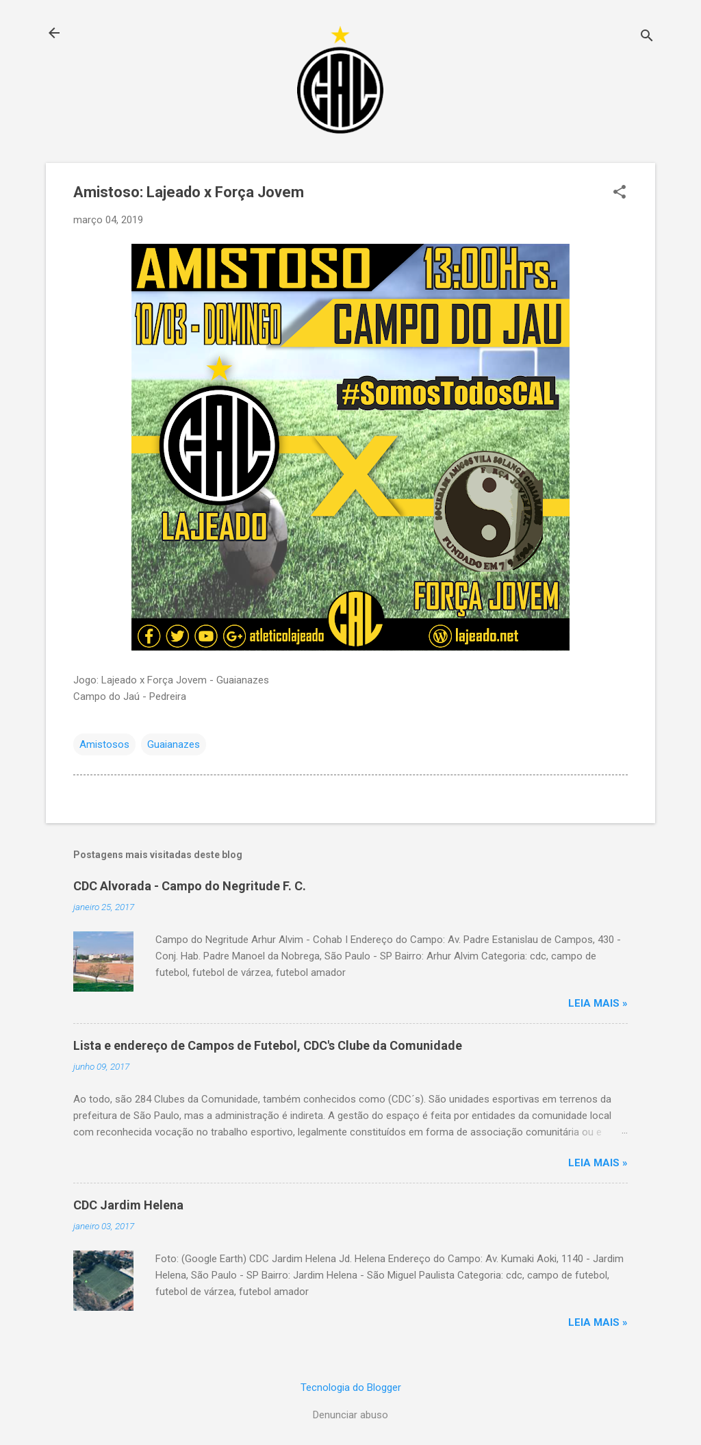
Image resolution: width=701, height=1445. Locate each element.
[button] (619, 193)
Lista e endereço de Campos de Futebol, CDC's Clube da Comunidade (267, 1045)
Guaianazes (173, 744)
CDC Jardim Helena (128, 1205)
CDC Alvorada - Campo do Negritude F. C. (189, 886)
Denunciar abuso (350, 1415)
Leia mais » (598, 1003)
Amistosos (104, 744)
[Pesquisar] (647, 37)
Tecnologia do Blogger (351, 1387)
